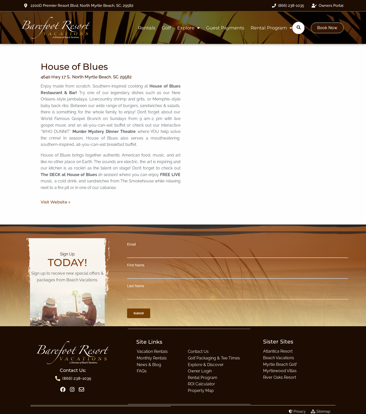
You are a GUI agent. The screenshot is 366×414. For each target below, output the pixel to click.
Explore (188, 28)
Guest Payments (225, 28)
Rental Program (271, 28)
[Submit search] (299, 28)
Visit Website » (55, 202)
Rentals (146, 28)
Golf (166, 28)
